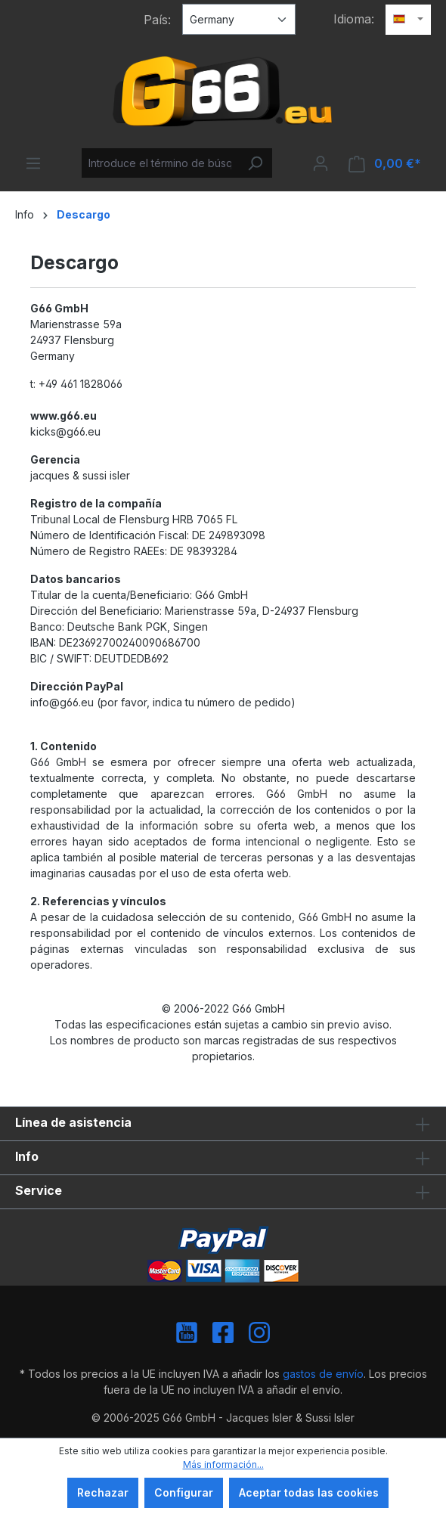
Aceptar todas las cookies (309, 1492)
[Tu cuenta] (320, 163)
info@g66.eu (62, 702)
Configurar (183, 1492)
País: (157, 19)
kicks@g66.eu (65, 431)
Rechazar (103, 1492)
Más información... (223, 1464)
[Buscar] (254, 163)
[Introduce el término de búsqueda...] (160, 163)
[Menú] (33, 163)
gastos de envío (323, 1373)
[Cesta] (385, 163)
